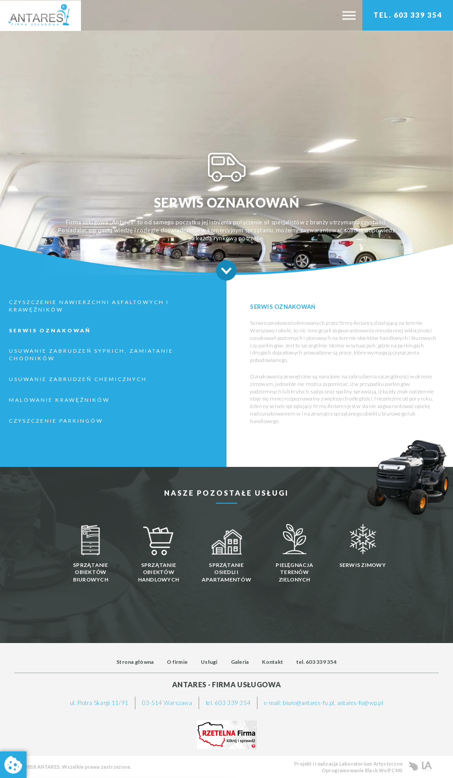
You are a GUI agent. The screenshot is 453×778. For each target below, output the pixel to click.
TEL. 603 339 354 (407, 15)
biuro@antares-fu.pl (308, 702)
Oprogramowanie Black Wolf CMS (362, 770)
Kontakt (272, 662)
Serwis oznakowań (50, 330)
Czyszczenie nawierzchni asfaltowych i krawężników (89, 306)
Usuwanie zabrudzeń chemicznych (78, 379)
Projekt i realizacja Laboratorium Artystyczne (348, 763)
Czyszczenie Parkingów (56, 420)
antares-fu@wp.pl (360, 702)
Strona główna (135, 662)
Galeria (240, 662)
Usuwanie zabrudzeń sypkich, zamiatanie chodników (91, 354)
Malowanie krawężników (59, 400)
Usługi (209, 662)
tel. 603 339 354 (316, 662)
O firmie (177, 662)
